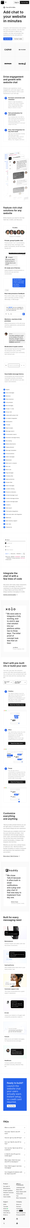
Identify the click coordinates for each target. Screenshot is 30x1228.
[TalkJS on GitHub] (17, 1219)
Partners (18, 1206)
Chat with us (6, 1212)
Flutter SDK (19, 1193)
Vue (17, 1196)
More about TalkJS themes (11, 856)
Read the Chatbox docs (17, 705)
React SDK (19, 1189)
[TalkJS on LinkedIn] (17, 1223)
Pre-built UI (6, 1186)
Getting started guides (10, 594)
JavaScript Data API (20, 682)
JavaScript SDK (20, 1187)
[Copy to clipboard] (18, 153)
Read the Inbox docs (17, 743)
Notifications (6, 1188)
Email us (5, 1215)
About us (18, 1204)
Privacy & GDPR (20, 1215)
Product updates (8, 1190)
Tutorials (5, 1206)
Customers (19, 1208)
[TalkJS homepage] (4, 1219)
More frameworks (21, 1198)
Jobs (17, 1210)
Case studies (7, 1196)
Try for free (24, 2)
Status (5, 1208)
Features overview (8, 1192)
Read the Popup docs (17, 782)
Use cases (6, 1194)
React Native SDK (21, 1191)
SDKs (4, 1204)
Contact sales (18, 39)
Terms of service (21, 1212)
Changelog (6, 1210)
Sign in (17, 2)
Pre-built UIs (8, 682)
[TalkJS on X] (4, 1223)
